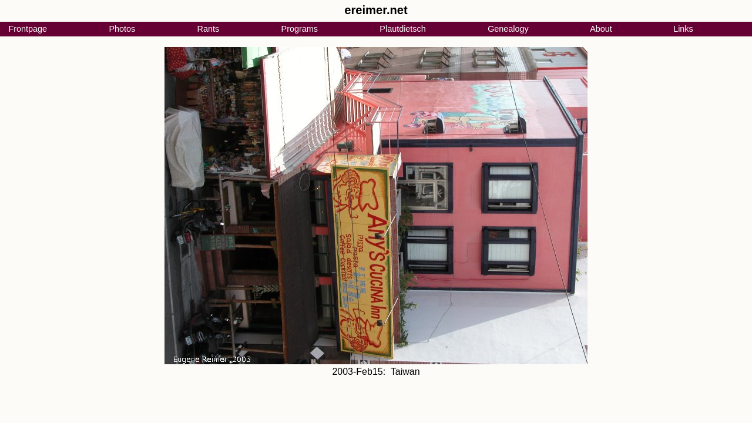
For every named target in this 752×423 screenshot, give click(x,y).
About (601, 28)
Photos (122, 28)
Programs (299, 28)
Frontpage (27, 28)
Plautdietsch (402, 28)
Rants (208, 28)
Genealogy (508, 28)
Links (683, 28)
